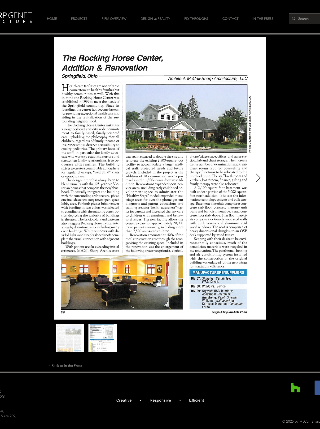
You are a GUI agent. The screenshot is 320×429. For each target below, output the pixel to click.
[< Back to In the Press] (65, 365)
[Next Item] (258, 178)
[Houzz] (295, 388)
